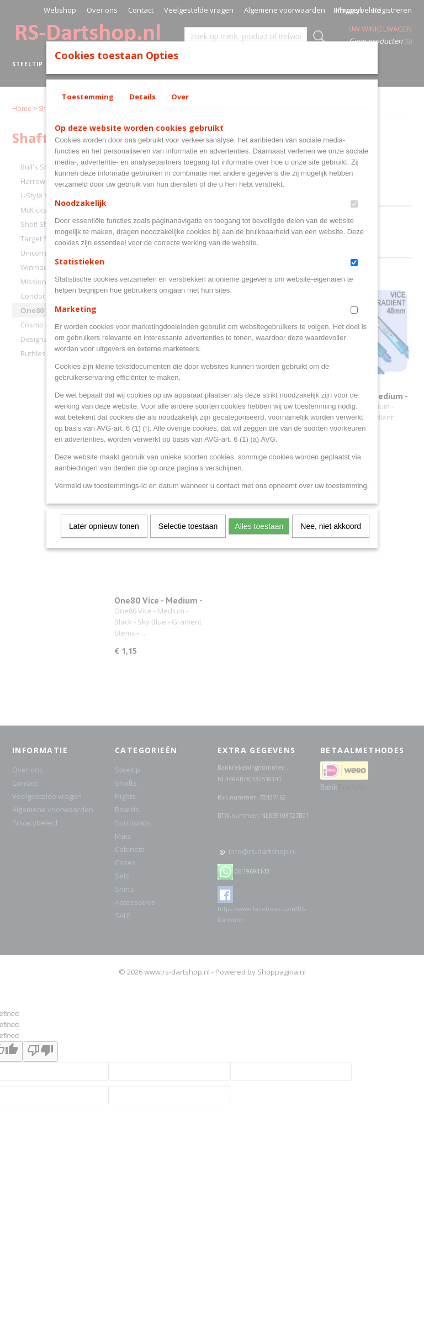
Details (142, 97)
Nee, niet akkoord (330, 526)
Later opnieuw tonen (104, 526)
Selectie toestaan (188, 526)
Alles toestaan (259, 526)
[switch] (354, 204)
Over (180, 97)
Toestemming (88, 97)
